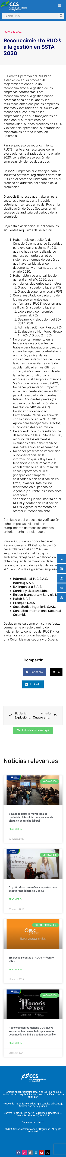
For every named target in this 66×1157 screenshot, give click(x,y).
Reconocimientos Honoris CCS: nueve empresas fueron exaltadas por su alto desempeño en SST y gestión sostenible (32, 1031)
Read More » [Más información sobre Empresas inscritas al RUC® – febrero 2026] (15, 969)
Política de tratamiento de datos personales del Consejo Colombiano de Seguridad (33, 1104)
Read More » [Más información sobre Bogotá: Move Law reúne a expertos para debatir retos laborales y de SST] (15, 899)
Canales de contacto (33, 1122)
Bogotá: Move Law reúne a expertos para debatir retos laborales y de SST (33, 889)
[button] (59, 5)
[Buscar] (61, 16)
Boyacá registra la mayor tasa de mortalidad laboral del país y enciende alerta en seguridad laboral (31, 817)
